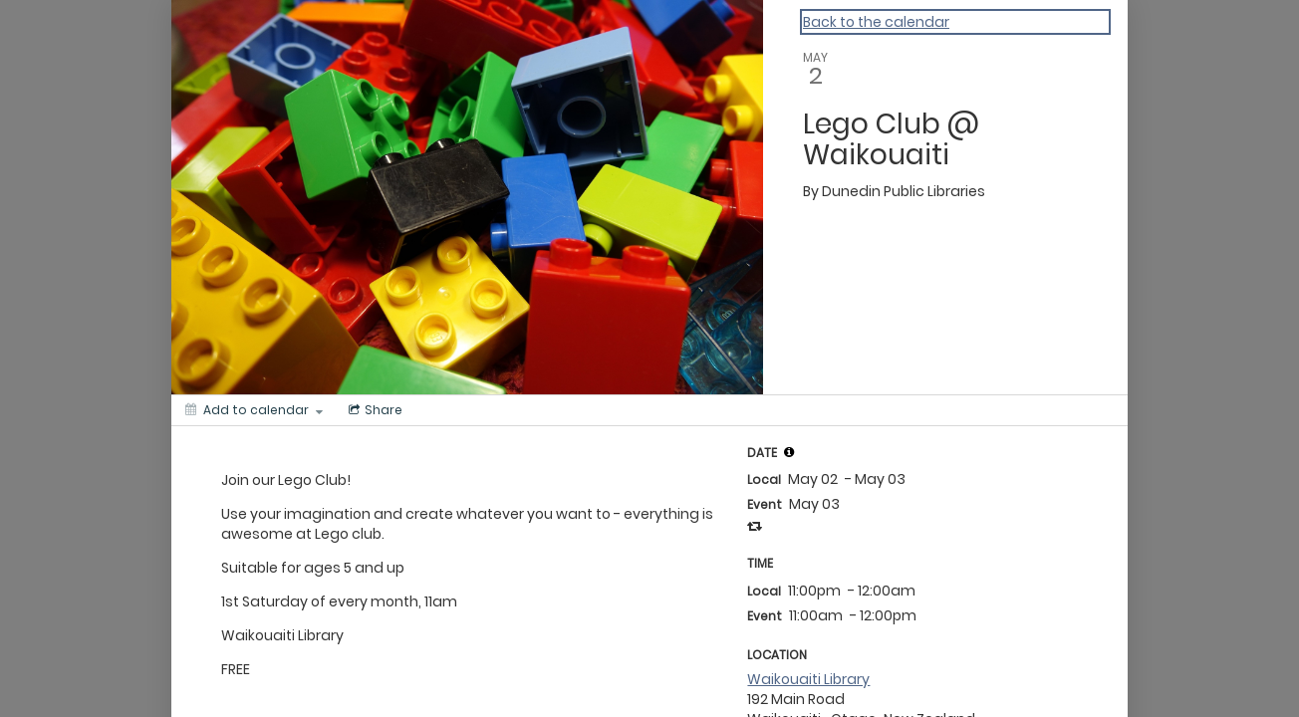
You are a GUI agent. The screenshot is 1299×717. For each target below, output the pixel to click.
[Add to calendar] (254, 410)
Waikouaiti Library (808, 679)
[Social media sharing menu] (373, 410)
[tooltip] (789, 452)
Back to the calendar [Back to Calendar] (876, 22)
